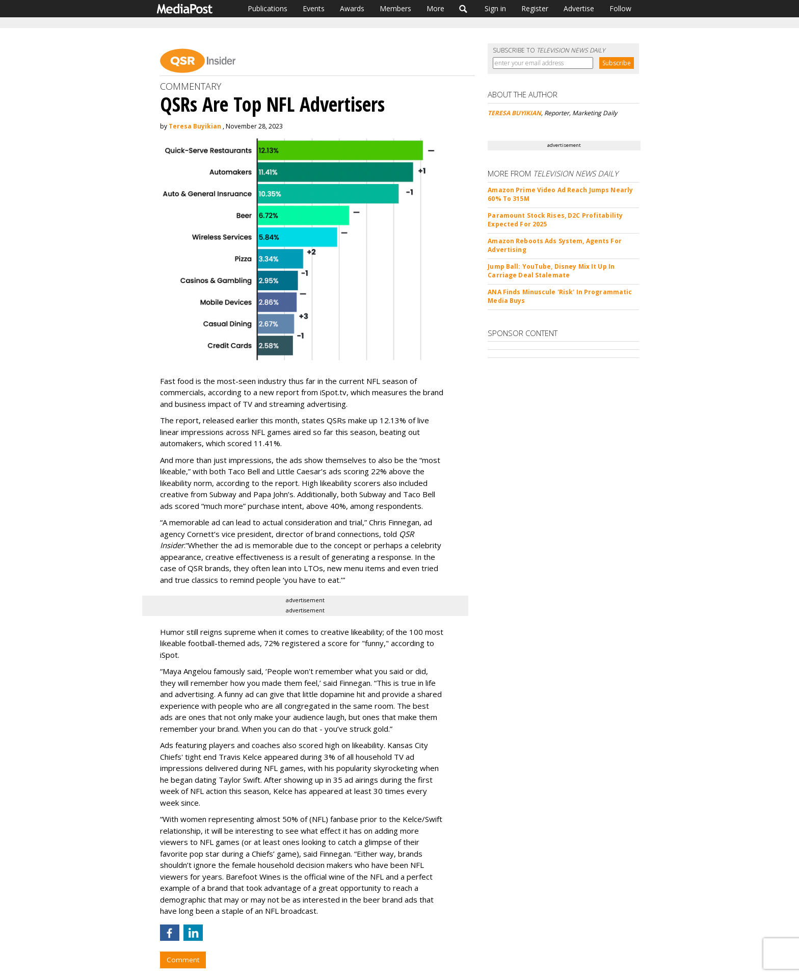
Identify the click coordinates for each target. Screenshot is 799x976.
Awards (352, 8)
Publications (267, 8)
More (435, 8)
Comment (183, 959)
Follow (620, 8)
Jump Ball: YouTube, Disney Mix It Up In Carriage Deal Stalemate (551, 270)
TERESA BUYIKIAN (514, 113)
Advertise (579, 8)
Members (395, 8)
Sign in (495, 8)
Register (534, 8)
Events (314, 8)
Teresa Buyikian (195, 126)
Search (463, 8)
